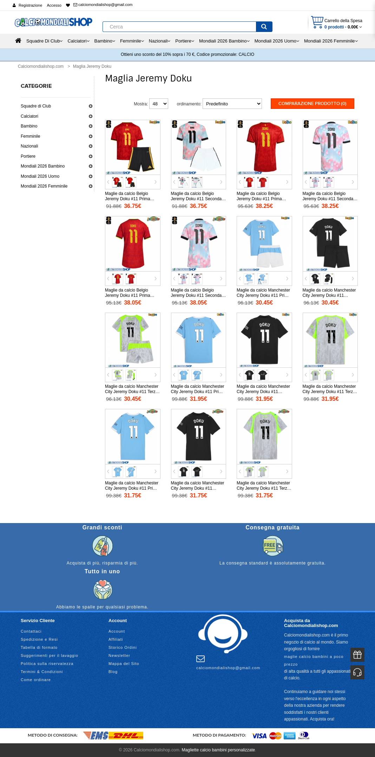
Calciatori (29, 116)
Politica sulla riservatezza (47, 663)
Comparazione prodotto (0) (312, 103)
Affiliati (115, 639)
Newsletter (119, 655)
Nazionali (29, 146)
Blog (113, 671)
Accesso (54, 5)
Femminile (30, 136)
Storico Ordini (122, 647)
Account (116, 631)
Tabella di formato (39, 647)
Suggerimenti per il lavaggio (49, 655)
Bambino (29, 126)
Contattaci (31, 631)
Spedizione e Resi (39, 639)
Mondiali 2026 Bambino (43, 166)
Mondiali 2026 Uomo (40, 176)
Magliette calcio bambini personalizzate (218, 749)
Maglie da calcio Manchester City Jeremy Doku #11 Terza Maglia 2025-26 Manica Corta (330, 391)
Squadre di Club (36, 106)
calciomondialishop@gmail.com (102, 4)
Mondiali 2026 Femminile (44, 186)
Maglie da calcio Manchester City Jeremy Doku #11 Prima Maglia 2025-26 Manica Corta (198, 391)
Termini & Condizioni (42, 671)
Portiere (28, 156)
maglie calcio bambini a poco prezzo (313, 660)
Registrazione (30, 5)
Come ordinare (36, 679)
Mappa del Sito (123, 663)
